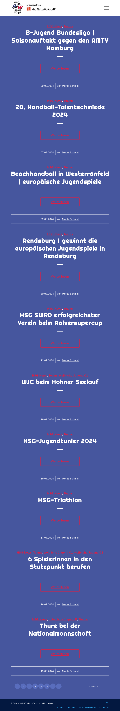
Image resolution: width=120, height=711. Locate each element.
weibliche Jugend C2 (88, 552)
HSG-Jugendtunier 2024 (60, 441)
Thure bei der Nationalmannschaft (60, 629)
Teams (68, 26)
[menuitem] (105, 8)
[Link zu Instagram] (107, 702)
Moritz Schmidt (70, 85)
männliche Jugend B (63, 619)
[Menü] (105, 8)
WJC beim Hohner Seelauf (60, 382)
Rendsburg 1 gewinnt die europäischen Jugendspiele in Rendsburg (60, 248)
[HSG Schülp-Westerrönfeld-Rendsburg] (34, 8)
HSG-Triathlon (60, 500)
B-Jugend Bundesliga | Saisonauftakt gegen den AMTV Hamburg (60, 40)
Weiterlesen (60, 68)
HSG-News (54, 26)
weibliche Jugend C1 (73, 375)
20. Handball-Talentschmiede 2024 (60, 111)
